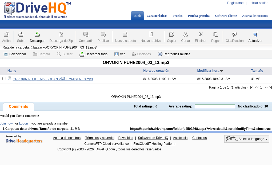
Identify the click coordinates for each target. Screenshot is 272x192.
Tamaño (257, 71)
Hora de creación (156, 71)
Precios (177, 16)
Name (11, 71)
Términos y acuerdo (99, 138)
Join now (7, 123)
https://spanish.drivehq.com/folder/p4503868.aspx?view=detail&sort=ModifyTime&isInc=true (200, 129)
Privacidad (125, 138)
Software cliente (226, 16)
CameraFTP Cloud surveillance (106, 144)
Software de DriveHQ (153, 138)
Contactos (199, 138)
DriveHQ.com (105, 149)
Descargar (37, 41)
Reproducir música (174, 54)
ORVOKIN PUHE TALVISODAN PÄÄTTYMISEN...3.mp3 (53, 79)
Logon (23, 123)
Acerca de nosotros (255, 16)
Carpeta (41, 54)
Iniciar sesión (259, 3)
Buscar (64, 54)
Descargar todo (93, 54)
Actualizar (256, 41)
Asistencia (180, 138)
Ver (119, 54)
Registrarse (235, 3)
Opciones (141, 54)
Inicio (137, 16)
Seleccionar (15, 54)
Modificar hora (210, 71)
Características (157, 16)
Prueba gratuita (199, 16)
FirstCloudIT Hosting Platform (154, 144)
